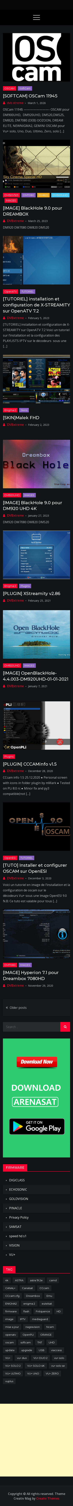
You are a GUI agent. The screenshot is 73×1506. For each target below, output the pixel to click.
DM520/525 (11, 195)
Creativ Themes (47, 1498)
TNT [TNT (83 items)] (39, 1342)
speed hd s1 (17, 1236)
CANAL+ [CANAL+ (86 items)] (10, 1288)
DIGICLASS (17, 1180)
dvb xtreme (15, 103)
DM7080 (28, 195)
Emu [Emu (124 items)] (49, 1295)
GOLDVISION (18, 1199)
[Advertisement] (36, 1440)
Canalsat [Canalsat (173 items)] (27, 1288)
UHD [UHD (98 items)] (52, 1342)
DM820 (43, 195)
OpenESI (10, 857)
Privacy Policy (19, 1217)
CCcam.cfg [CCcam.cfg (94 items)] (12, 1295)
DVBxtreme (15, 221)
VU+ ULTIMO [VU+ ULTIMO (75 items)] (13, 1373)
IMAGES (11, 200)
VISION (14, 1245)
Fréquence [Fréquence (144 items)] (43, 1311)
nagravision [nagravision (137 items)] (33, 1326)
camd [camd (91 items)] (53, 1280)
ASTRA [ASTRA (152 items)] (19, 1280)
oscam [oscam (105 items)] (9, 1342)
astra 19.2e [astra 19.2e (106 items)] (36, 1280)
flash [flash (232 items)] (26, 1311)
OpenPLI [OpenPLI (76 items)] (28, 1334)
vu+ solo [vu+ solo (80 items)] (59, 1357)
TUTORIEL (27, 291)
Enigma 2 (10, 410)
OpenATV (10, 291)
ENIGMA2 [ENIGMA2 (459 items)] (11, 1303)
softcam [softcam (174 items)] (25, 1342)
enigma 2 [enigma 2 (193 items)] (29, 1303)
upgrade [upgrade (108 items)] (26, 1350)
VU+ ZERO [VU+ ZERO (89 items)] (52, 1373)
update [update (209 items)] (10, 1350)
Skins (24, 410)
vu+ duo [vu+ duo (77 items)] (22, 1357)
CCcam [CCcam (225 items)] (44, 1288)
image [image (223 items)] (9, 1319)
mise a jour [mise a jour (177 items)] (12, 1326)
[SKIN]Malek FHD (21, 417)
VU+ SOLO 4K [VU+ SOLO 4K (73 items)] (36, 1365)
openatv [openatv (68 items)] (10, 1334)
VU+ (12, 1255)
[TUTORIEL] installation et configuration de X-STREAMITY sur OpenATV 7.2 (36, 305)
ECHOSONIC (18, 1189)
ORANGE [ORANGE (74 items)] (46, 1334)
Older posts (18, 1007)
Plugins (25, 585)
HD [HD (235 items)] (59, 1311)
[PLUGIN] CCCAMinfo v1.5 (30, 764)
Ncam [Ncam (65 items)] (50, 1326)
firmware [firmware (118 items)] (11, 1311)
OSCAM (9, 88)
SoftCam (25, 88)
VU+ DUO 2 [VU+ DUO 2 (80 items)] (40, 1357)
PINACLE (15, 1208)
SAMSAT (15, 1227)
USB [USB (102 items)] (41, 1350)
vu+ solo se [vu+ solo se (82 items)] (58, 1365)
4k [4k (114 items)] (6, 1280)
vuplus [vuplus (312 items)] (9, 1381)
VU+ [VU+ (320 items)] (7, 1357)
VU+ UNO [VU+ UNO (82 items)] (33, 1373)
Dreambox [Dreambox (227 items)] (33, 1295)
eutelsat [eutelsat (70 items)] (47, 1303)
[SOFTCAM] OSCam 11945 (30, 96)
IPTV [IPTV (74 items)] (23, 1319)
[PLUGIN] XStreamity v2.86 (31, 593)
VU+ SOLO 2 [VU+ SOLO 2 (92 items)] (13, 1365)
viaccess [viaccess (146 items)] (56, 1350)
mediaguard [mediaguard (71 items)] (40, 1319)
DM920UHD (60, 195)
